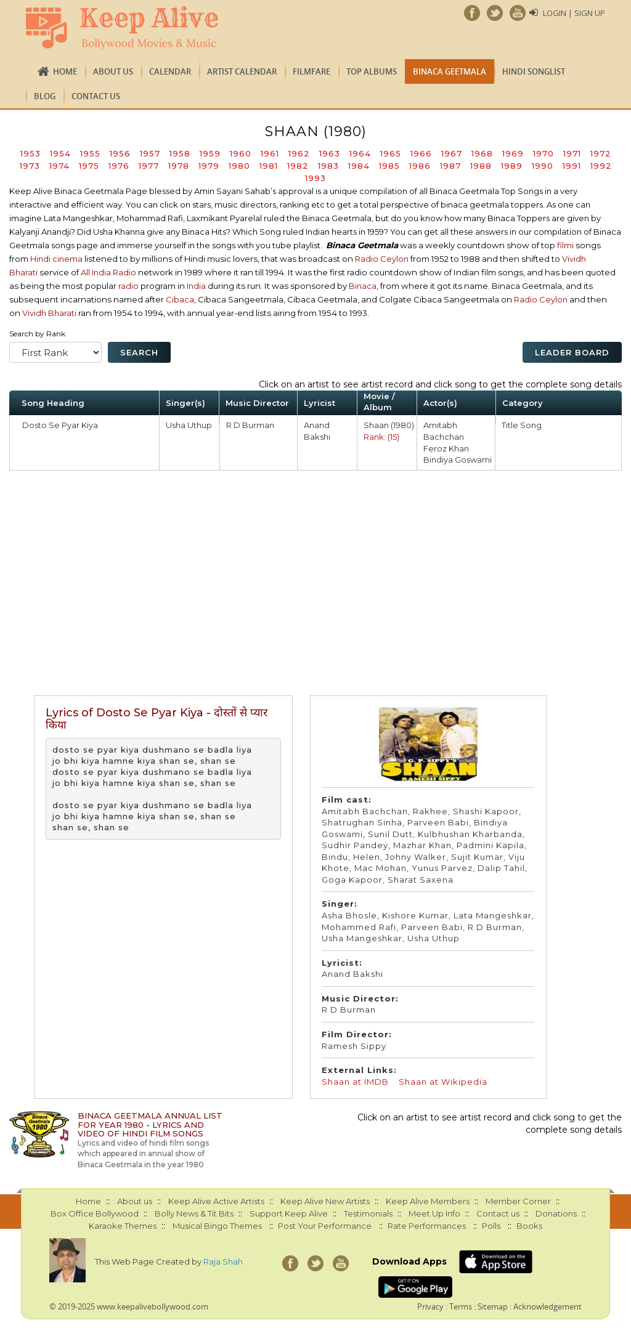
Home (65, 71)
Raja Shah (223, 1261)
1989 (512, 166)
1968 (482, 153)
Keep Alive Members (428, 1201)
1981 (268, 166)
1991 (572, 166)
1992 (601, 166)
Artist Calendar (242, 71)
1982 (298, 166)
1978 (178, 166)
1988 (481, 166)
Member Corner (518, 1201)
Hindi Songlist (533, 71)
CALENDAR (170, 71)
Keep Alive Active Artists (216, 1201)
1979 (208, 166)
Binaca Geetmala (449, 71)
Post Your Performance (325, 1226)
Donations (556, 1213)
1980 (239, 166)
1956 (120, 153)
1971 (572, 153)
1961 (270, 153)
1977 (149, 166)
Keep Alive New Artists (325, 1201)
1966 (421, 153)
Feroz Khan (446, 448)
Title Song (522, 425)
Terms (460, 1306)
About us (113, 71)
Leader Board (572, 352)
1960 (240, 153)
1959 (210, 153)
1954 (60, 153)
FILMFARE (311, 71)
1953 (30, 153)
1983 (328, 166)
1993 (315, 178)
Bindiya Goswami (457, 459)
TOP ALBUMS (371, 71)
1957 (150, 153)
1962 (299, 153)
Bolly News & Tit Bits (194, 1213)
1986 (420, 166)
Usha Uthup (189, 425)
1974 (59, 166)
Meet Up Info (434, 1213)
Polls (491, 1226)
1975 (89, 166)
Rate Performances (427, 1226)
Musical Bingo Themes (217, 1226)
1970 (543, 153)
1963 (329, 153)
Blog (44, 96)
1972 (600, 153)
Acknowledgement (547, 1306)
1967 (451, 153)
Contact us (95, 96)
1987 (450, 166)
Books (529, 1226)
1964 (360, 153)
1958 (179, 153)
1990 (542, 166)
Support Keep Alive (289, 1213)
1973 (30, 166)
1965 (390, 153)
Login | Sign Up (574, 12)
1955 (90, 153)
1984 (359, 166)
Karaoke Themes (123, 1226)
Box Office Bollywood (95, 1213)
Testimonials (368, 1213)
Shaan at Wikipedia (443, 1082)
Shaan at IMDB (356, 1082)
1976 (118, 166)
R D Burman (250, 425)
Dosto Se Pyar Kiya (60, 425)
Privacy (430, 1306)
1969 (513, 153)
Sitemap (493, 1306)
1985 (389, 166)
